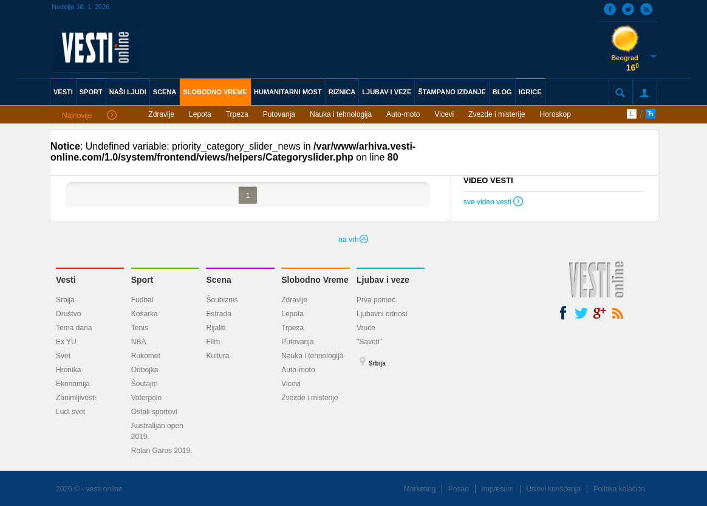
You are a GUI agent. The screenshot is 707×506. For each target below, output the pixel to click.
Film (213, 342)
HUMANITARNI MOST (288, 91)
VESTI (63, 91)
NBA (138, 342)
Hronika (68, 370)
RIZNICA (342, 91)
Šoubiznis (221, 300)
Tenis (139, 328)
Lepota (200, 114)
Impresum (497, 489)
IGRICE (530, 91)
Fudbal (142, 300)
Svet (63, 356)
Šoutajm (144, 383)
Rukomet (145, 356)
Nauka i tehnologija (341, 114)
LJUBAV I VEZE (386, 91)
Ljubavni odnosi (382, 314)
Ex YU (66, 342)
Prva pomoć (376, 300)
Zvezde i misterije (496, 114)
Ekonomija (73, 383)
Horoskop (555, 114)
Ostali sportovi (154, 411)
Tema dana (74, 328)
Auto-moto (403, 114)
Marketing (420, 489)
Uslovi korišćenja (553, 489)
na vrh (353, 239)
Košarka (144, 314)
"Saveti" (369, 342)
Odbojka (145, 370)
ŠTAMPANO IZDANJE (451, 91)
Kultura (217, 356)
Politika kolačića (619, 489)
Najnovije (89, 116)
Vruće (366, 328)
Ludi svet (70, 411)
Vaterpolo (146, 397)
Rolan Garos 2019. (162, 450)
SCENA (165, 91)
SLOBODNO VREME (215, 91)
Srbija (65, 300)
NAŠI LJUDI (127, 91)
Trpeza (237, 114)
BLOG (502, 91)
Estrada (218, 314)
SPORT (91, 91)
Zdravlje (161, 114)
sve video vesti (493, 203)
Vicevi (444, 114)
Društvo (68, 314)
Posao (458, 489)
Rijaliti (215, 328)
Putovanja (279, 114)
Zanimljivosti (76, 397)
